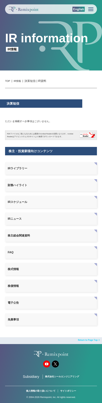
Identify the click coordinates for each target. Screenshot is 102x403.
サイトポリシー (68, 391)
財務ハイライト (17, 185)
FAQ (10, 252)
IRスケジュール (17, 201)
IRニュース (15, 218)
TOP (7, 81)
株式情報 (13, 269)
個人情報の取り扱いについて (41, 391)
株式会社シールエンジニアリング (62, 376)
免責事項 (13, 319)
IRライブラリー (17, 168)
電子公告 (13, 302)
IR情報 (17, 81)
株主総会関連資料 (19, 235)
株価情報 (13, 285)
